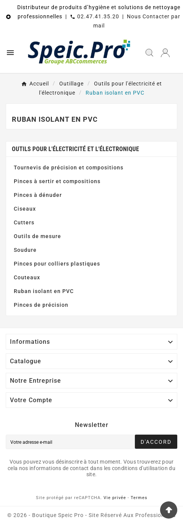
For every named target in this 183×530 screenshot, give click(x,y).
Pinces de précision (41, 305)
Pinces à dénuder (38, 195)
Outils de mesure (37, 236)
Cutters (24, 222)
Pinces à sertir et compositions (57, 181)
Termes (139, 497)
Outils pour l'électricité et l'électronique (75, 149)
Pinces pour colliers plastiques (57, 264)
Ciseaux (25, 209)
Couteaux (27, 277)
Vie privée (115, 497)
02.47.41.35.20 (98, 16)
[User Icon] (165, 52)
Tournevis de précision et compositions (68, 167)
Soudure (25, 250)
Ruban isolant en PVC (44, 291)
